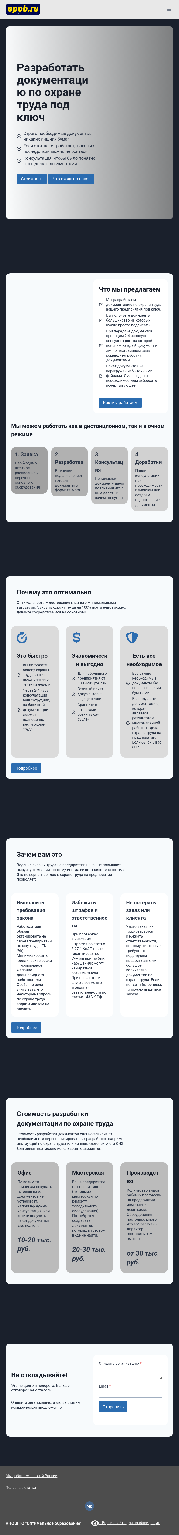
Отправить (113, 1406)
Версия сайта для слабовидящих (125, 1523)
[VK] (89, 1506)
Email (105, 1386)
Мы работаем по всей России (31, 1476)
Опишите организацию (120, 1363)
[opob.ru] (23, 9)
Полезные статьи (21, 1487)
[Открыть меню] (169, 9)
